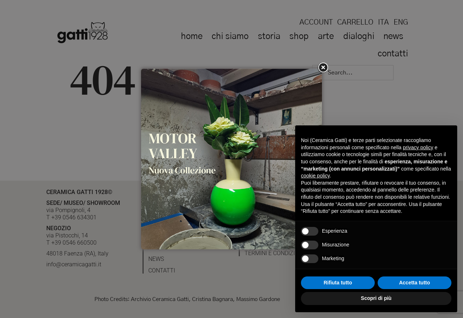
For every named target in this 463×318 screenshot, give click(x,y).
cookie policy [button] (315, 176)
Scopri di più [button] (376, 298)
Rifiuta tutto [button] (338, 282)
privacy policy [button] (418, 147)
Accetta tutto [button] (414, 282)
